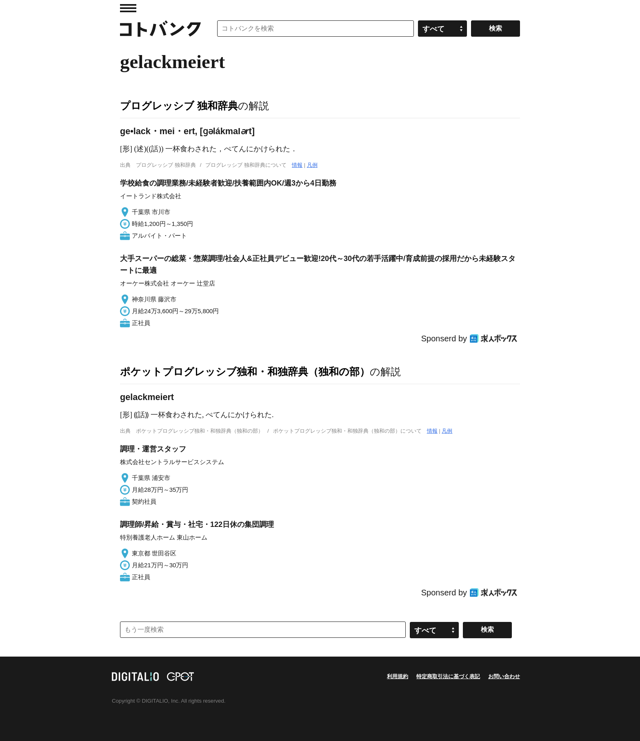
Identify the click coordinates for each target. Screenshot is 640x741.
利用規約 (397, 676)
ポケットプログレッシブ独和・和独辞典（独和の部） (245, 371)
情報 (297, 165)
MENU (128, 8)
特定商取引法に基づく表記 (448, 676)
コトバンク (160, 28)
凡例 (312, 165)
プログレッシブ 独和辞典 (179, 105)
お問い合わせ (504, 676)
